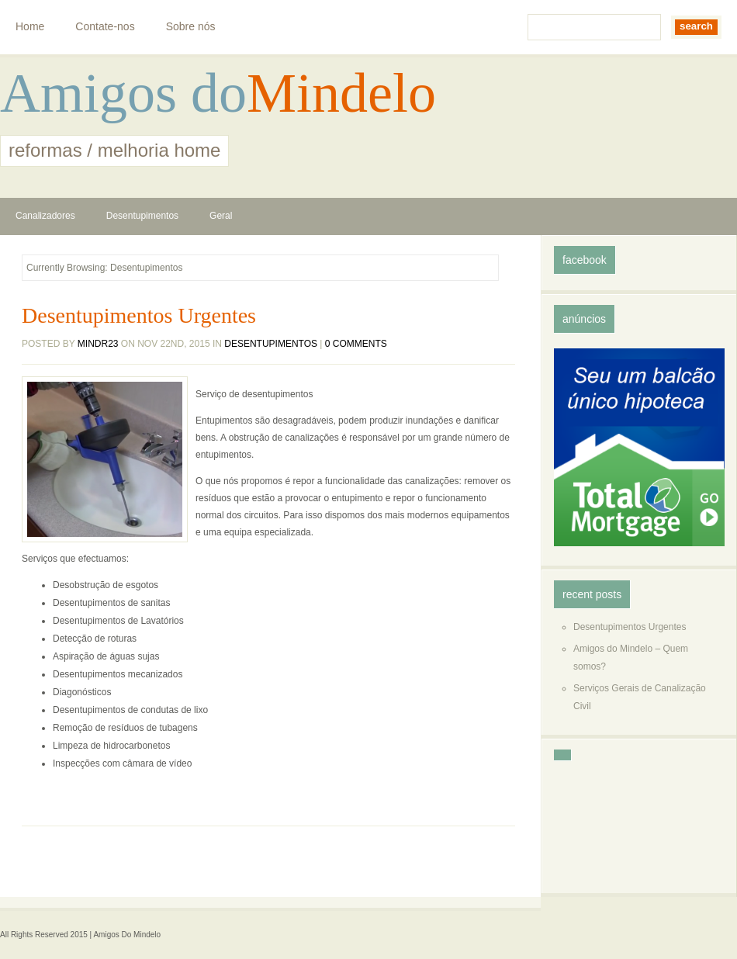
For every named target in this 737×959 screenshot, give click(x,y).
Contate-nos (104, 26)
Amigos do (123, 93)
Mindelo (341, 93)
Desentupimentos (142, 215)
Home (30, 26)
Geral (220, 215)
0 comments (356, 343)
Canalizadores (45, 215)
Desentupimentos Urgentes (139, 315)
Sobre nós (191, 26)
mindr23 (98, 343)
